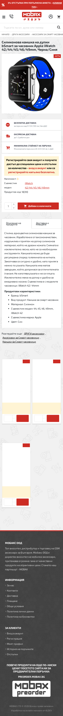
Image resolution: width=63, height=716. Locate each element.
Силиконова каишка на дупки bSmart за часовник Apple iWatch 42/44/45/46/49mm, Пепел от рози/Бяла (47, 394)
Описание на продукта (13, 223)
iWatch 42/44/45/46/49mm (37, 185)
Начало (5, 34)
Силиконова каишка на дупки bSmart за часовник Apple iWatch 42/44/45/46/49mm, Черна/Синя (16, 477)
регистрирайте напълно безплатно (31, 172)
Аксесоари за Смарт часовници (21, 337)
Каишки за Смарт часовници (19, 341)
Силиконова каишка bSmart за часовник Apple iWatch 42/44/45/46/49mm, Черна (16, 394)
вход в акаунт (37, 168)
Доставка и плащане (42, 223)
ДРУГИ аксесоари (21, 34)
